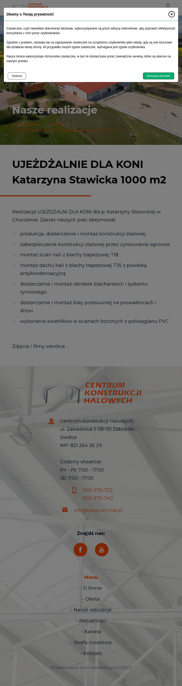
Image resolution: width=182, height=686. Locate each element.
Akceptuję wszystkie (158, 75)
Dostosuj (17, 75)
